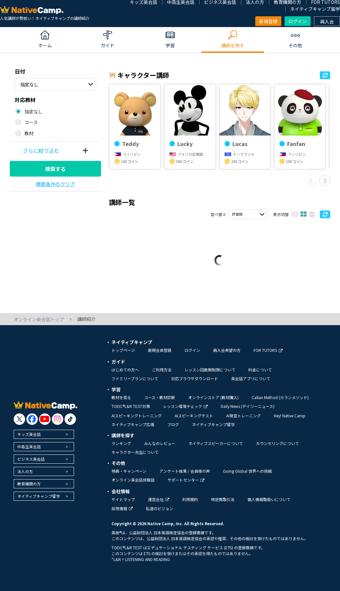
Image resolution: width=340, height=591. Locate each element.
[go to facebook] (32, 419)
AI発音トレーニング (243, 415)
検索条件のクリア (55, 183)
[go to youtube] (45, 419)
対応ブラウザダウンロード (194, 378)
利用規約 (190, 499)
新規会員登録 (159, 350)
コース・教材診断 (159, 397)
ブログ (173, 424)
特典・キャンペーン (128, 471)
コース (31, 122)
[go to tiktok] (70, 419)
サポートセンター (186, 480)
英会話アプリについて (250, 378)
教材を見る (121, 397)
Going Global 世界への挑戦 (247, 471)
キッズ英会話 (29, 434)
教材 (29, 133)
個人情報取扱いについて (268, 499)
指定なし (29, 84)
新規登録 (268, 21)
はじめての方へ (125, 369)
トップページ (123, 350)
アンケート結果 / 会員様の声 (184, 471)
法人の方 (25, 471)
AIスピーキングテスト (194, 415)
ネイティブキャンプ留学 (315, 9)
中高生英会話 (29, 446)
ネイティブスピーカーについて (215, 443)
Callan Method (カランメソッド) (280, 397)
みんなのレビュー (159, 443)
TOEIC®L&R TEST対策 (130, 406)
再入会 (327, 21)
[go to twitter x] (19, 419)
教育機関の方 (29, 483)
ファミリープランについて (134, 378)
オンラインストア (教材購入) (213, 397)
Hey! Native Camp (289, 415)
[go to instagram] (57, 419)
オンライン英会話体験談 (133, 480)
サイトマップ (123, 499)
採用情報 (122, 508)
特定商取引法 (222, 499)
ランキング (121, 443)
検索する (55, 169)
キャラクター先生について (134, 452)
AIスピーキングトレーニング (136, 415)
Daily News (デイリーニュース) (247, 406)
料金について (260, 369)
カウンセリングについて (277, 443)
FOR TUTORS (268, 350)
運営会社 (158, 499)
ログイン (297, 21)
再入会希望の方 (227, 350)
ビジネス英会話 (31, 459)
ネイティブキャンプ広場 (132, 424)
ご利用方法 (161, 369)
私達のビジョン (159, 508)
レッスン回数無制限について (210, 369)
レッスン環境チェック (185, 406)
